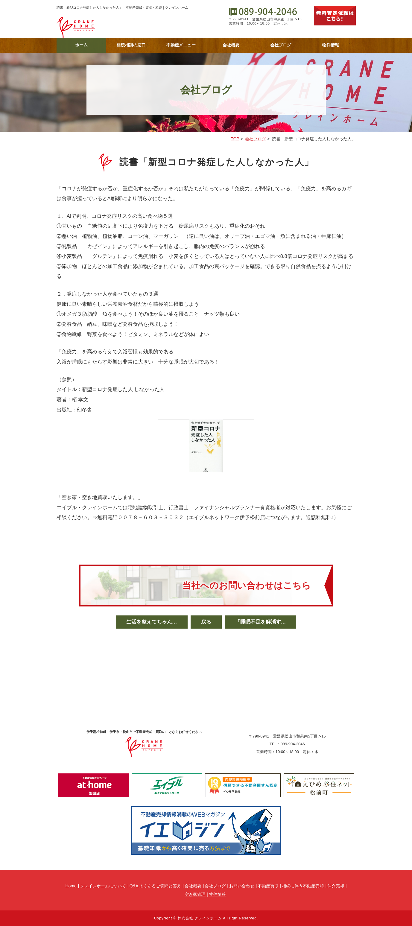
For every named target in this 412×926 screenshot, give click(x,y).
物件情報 (330, 44)
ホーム (81, 44)
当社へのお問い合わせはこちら (246, 585)
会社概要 (231, 44)
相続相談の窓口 (131, 44)
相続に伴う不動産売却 (303, 886)
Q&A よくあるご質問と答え (155, 886)
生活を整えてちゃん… (151, 622)
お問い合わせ (241, 886)
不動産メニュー (181, 44)
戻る (206, 622)
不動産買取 (268, 886)
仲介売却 (335, 886)
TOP (235, 138)
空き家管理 (195, 894)
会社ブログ (280, 44)
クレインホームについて (103, 886)
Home (70, 886)
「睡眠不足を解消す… (260, 622)
